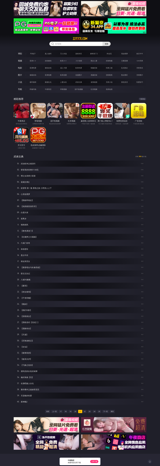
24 (94, 411)
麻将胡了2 (94, 54)
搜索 (106, 44)
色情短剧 (109, 89)
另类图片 (139, 75)
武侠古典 (78, 82)
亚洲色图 (48, 75)
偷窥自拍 (33, 75)
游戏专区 (78, 54)
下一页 (105, 411)
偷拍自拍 (48, 68)
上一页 (54, 411)
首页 (47, 411)
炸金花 (109, 54)
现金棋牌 (124, 54)
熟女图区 (124, 75)
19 (70, 411)
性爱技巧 (139, 82)
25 (99, 411)
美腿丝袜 (94, 75)
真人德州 (48, 54)
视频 (20, 60)
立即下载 (94, 461)
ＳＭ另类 (139, 61)
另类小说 (109, 82)
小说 (20, 82)
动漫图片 (78, 75)
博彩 (20, 53)
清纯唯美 (109, 75)
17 (61, 411)
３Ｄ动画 (78, 61)
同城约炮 (33, 89)
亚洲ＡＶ (33, 61)
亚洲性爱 (33, 68)
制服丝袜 (94, 68)
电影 (20, 67)
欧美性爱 (78, 68)
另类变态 (139, 68)
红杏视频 (94, 89)
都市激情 (33, 82)
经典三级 (109, 68)
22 (85, 411)
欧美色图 (63, 75)
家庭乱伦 (48, 82)
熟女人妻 (94, 61)
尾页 (112, 411)
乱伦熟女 (124, 68)
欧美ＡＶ (63, 61)
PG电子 (33, 54)
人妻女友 (63, 82)
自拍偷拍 (48, 61)
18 (65, 411)
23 (89, 411)
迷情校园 (94, 82)
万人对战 (63, 54)
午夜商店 (48, 89)
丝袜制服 (109, 61)
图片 (20, 75)
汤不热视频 (79, 89)
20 (75, 411)
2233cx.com (80, 39)
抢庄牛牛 (139, 54)
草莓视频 (63, 89)
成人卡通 (63, 68)
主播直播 (124, 61)
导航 (20, 89)
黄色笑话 (124, 82)
